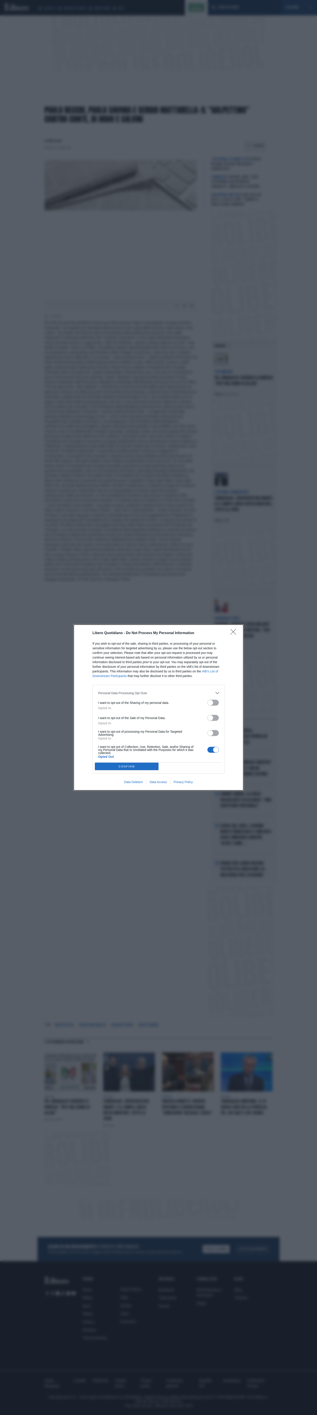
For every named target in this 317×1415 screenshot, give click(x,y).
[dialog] (158, 707)
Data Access (158, 782)
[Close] (234, 633)
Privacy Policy (183, 782)
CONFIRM (126, 766)
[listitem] (158, 693)
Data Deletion (133, 782)
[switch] (213, 703)
